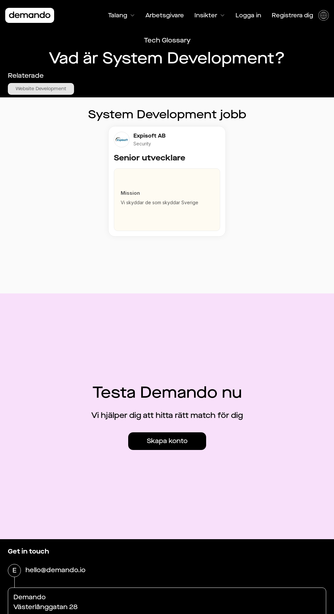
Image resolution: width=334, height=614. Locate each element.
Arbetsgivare (164, 15)
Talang (121, 15)
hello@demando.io (55, 570)
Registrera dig (292, 15)
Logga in (248, 15)
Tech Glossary (167, 40)
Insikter (209, 15)
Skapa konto (167, 441)
